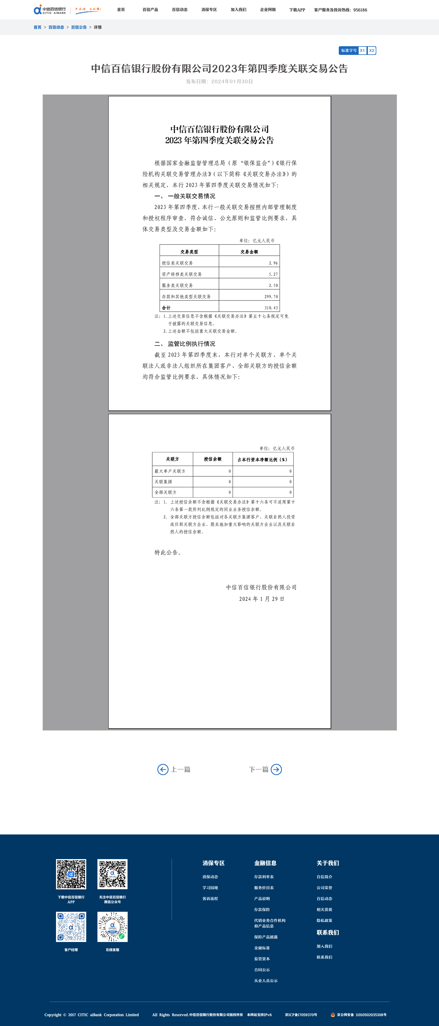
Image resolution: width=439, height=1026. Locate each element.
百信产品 (150, 9)
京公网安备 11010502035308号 (359, 1014)
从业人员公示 (266, 980)
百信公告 (79, 27)
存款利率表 (264, 877)
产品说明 (262, 898)
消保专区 (209, 9)
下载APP (297, 10)
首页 (121, 9)
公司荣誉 (324, 887)
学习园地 (210, 887)
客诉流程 (210, 898)
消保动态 (210, 877)
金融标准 (262, 948)
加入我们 (238, 9)
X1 (362, 50)
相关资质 (324, 909)
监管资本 (262, 959)
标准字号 (349, 50)
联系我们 (324, 957)
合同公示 (262, 969)
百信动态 (180, 9)
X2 (371, 50)
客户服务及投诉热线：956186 (340, 10)
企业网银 (268, 9)
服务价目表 (264, 887)
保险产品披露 (266, 937)
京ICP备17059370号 (301, 1014)
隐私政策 (324, 920)
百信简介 (324, 877)
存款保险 (262, 909)
